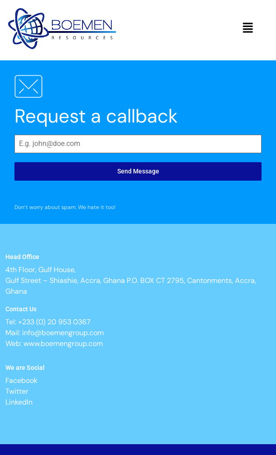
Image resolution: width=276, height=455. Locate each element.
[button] (248, 28)
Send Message (138, 171)
